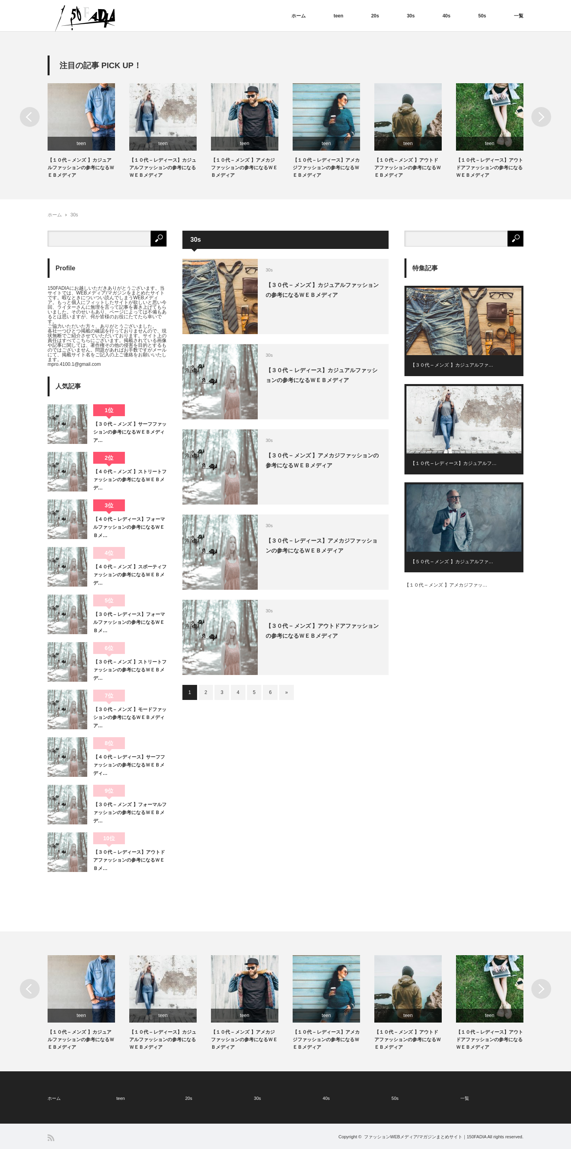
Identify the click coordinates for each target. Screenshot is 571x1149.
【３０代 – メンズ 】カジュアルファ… (451, 365)
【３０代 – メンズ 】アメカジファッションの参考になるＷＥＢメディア (322, 460)
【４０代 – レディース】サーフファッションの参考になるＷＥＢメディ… (129, 765)
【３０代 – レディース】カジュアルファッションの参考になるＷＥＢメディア (321, 375)
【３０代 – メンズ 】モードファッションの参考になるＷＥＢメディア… (130, 717)
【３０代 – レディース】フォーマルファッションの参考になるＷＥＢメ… (129, 622)
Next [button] (541, 117)
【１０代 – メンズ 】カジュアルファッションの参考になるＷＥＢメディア (81, 167)
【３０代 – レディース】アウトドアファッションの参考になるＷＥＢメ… (129, 860)
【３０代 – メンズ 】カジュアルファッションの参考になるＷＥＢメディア (322, 290)
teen (338, 16)
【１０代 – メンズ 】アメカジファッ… (445, 585)
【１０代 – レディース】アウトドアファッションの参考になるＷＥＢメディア (489, 167)
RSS (51, 1137)
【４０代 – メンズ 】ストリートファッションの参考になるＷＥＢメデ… (130, 480)
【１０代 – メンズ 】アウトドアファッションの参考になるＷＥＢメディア (407, 167)
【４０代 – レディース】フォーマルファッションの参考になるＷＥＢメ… (129, 527)
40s (446, 16)
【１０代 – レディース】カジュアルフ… (453, 463)
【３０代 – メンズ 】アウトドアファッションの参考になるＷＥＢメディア (322, 631)
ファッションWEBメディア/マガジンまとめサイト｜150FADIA (425, 1136)
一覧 (518, 16)
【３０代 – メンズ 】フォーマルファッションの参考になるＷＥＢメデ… (130, 813)
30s (411, 16)
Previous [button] (30, 117)
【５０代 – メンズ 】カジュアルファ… (451, 561)
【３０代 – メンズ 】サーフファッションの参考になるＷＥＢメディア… (130, 432)
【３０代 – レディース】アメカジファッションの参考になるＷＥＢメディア (321, 545)
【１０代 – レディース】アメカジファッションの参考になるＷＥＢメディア (326, 167)
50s (482, 16)
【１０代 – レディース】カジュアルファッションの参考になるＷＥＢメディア (162, 167)
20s (375, 16)
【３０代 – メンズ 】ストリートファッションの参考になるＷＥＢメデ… (130, 670)
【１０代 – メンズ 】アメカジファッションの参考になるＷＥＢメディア (244, 167)
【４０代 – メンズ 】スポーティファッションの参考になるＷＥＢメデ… (130, 575)
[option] (88, 131)
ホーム (298, 16)
